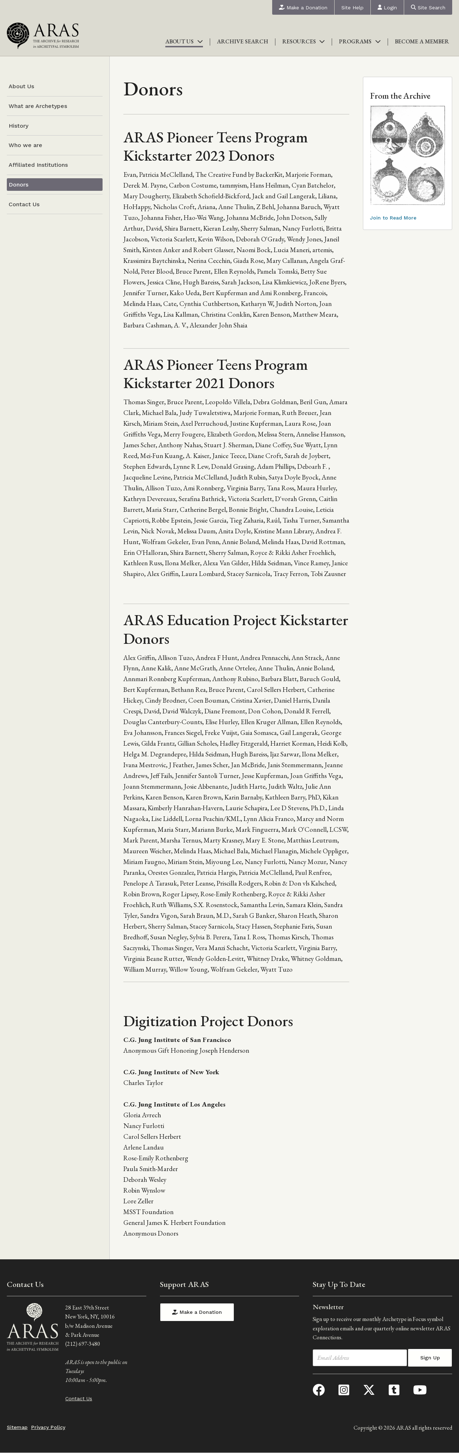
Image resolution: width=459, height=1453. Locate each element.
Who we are (25, 145)
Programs (360, 41)
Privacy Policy (48, 1427)
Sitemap (17, 1427)
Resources (303, 41)
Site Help (352, 7)
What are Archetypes (38, 106)
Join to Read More (393, 218)
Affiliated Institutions (38, 164)
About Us (184, 41)
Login (387, 7)
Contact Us (24, 204)
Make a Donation (303, 7)
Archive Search (242, 41)
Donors (18, 184)
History (18, 125)
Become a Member (422, 41)
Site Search (428, 7)
